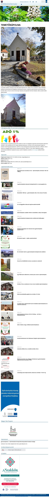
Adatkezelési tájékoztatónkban (21, 496)
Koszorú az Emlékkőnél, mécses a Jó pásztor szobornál (29, 261)
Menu (46, 1)
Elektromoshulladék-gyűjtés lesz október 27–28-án (28, 294)
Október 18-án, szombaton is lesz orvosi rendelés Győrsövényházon (32, 284)
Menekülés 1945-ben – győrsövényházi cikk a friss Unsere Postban (32, 192)
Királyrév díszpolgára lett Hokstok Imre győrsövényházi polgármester (29, 229)
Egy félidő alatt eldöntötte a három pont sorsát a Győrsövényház (31, 274)
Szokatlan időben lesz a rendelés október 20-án (27, 348)
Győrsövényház (9, 4)
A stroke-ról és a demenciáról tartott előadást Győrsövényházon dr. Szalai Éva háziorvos (32, 304)
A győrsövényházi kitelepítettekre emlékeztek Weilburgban (30, 218)
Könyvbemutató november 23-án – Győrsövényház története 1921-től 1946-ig (32, 171)
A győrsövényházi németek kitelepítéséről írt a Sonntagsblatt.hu (31, 184)
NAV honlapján (35, 149)
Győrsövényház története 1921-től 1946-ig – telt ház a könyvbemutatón (29, 315)
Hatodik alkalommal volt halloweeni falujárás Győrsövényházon (31, 338)
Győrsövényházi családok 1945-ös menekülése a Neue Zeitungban (32, 212)
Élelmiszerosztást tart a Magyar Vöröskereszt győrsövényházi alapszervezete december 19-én (31, 359)
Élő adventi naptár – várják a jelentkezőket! (27, 238)
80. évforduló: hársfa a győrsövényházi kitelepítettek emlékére (31, 251)
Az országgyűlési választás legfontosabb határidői (28, 204)
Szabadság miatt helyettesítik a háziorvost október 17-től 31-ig (31, 372)
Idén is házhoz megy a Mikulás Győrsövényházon (28, 324)
